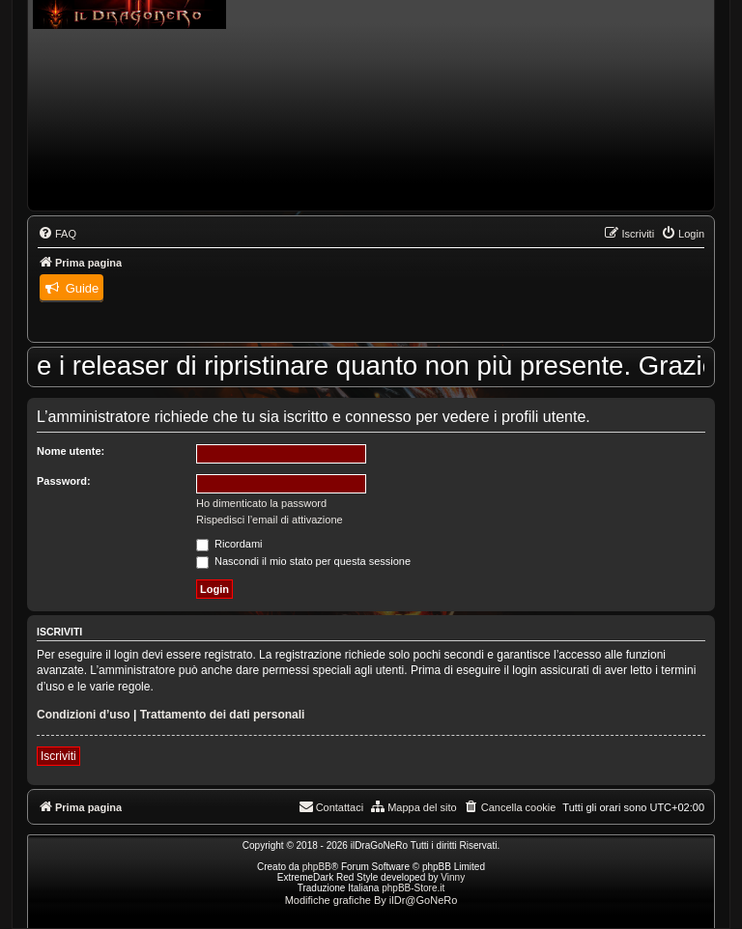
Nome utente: (70, 451)
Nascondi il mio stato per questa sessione (303, 561)
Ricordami (229, 543)
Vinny (453, 877)
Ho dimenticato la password (261, 503)
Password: (64, 481)
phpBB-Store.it (413, 888)
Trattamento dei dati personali (222, 714)
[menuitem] (57, 233)
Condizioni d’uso (83, 714)
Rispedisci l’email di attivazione (269, 519)
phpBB (316, 866)
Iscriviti (58, 756)
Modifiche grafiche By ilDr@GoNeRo (371, 900)
